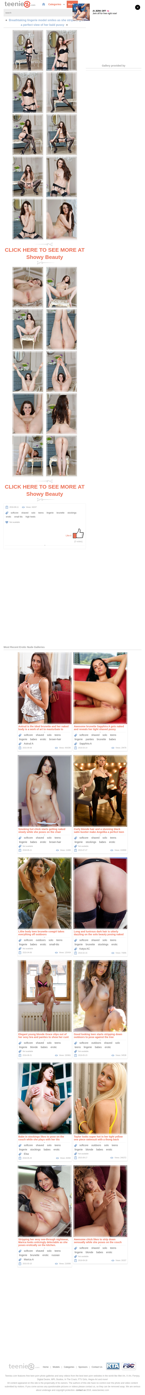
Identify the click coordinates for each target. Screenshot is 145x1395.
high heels (31, 517)
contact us (81, 1390)
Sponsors (83, 1367)
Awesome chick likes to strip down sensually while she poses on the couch (98, 1241)
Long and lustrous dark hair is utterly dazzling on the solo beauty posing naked (99, 933)
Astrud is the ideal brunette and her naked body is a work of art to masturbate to (43, 728)
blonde (34, 1047)
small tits (18, 517)
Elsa (26, 1153)
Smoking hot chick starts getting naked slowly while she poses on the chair (41, 830)
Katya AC (84, 948)
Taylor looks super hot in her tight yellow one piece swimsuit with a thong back (98, 1138)
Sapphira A (85, 743)
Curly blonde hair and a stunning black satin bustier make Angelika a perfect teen (99, 830)
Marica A (29, 1259)
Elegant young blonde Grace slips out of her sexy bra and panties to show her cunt (43, 1036)
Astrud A (28, 743)
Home (46, 1367)
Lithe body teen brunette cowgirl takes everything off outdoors (41, 933)
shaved (24, 513)
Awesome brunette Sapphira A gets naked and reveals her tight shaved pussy (99, 728)
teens (41, 513)
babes (33, 739)
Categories (56, 4)
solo (33, 513)
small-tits (54, 944)
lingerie (50, 513)
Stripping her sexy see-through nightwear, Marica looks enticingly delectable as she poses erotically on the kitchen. (43, 1242)
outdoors (41, 940)
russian (56, 1255)
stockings (71, 513)
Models (72, 4)
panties (90, 739)
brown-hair (55, 739)
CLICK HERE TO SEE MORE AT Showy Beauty (45, 253)
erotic (8, 517)
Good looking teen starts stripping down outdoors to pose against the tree (98, 1036)
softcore (14, 513)
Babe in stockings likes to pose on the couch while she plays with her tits (41, 1138)
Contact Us (97, 1367)
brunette (60, 513)
